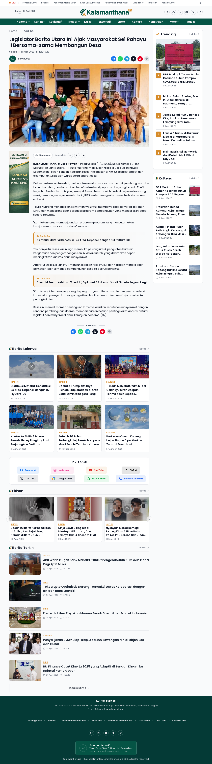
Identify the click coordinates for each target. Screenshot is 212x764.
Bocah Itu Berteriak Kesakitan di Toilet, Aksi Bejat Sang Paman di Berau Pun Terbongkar (31, 533)
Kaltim (38, 22)
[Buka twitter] (193, 12)
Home (13, 31)
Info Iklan (152, 2)
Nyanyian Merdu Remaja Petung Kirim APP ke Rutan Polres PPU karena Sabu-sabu (126, 531)
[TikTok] (131, 470)
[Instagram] (98, 733)
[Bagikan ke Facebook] (113, 58)
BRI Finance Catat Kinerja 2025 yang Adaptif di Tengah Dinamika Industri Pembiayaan (93, 668)
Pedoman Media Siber (65, 2)
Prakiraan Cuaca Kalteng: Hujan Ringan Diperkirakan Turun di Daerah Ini (124, 440)
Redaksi (45, 2)
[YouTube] (106, 733)
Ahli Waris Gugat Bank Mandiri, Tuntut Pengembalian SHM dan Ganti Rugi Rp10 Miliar (96, 562)
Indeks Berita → (79, 688)
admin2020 (24, 58)
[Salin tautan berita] (146, 58)
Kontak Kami (168, 2)
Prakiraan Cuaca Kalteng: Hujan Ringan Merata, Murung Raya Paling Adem (170, 212)
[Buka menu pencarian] (167, 12)
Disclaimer (138, 2)
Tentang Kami (29, 2)
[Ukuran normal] (77, 155)
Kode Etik (97, 720)
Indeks (191, 22)
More (174, 22)
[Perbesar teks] (83, 155)
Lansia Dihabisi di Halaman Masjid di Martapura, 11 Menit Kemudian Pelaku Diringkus (181, 138)
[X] (113, 733)
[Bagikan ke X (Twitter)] (133, 58)
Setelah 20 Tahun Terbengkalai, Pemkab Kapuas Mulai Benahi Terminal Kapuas (79, 440)
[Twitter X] (28, 478)
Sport (121, 22)
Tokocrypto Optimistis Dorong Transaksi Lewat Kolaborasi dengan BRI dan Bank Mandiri (94, 589)
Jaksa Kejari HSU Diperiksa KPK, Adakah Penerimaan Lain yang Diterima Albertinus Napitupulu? (181, 120)
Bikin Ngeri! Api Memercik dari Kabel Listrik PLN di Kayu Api (180, 155)
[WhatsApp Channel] (96, 478)
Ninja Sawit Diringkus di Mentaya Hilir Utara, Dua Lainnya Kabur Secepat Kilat (77, 531)
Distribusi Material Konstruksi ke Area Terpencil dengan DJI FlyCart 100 (83, 240)
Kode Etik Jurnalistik (90, 2)
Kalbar (73, 22)
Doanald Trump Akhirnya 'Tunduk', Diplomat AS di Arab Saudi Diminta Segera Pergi (92, 282)
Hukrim (61, 524)
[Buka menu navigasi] (12, 12)
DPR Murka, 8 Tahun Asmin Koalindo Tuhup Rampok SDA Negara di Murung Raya (181, 80)
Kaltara (137, 22)
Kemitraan (156, 22)
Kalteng (22, 22)
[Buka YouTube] (186, 12)
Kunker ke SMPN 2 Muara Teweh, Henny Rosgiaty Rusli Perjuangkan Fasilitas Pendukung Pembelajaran (30, 442)
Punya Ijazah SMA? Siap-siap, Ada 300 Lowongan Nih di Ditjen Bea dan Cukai (93, 642)
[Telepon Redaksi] (131, 478)
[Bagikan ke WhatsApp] (120, 58)
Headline (27, 31)
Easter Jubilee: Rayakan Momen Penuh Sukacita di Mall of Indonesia (95, 613)
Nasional (48, 635)
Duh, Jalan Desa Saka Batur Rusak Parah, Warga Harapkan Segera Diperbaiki (170, 252)
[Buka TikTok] (200, 12)
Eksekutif (105, 22)
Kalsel (88, 22)
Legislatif (55, 22)
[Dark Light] (200, 3)
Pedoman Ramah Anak (116, 2)
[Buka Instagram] (180, 12)
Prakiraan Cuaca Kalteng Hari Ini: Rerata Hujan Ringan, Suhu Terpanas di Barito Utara (171, 273)
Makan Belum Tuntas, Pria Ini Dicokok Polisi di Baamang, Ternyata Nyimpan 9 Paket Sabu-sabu (180, 103)
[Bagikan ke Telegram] (127, 58)
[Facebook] (173, 12)
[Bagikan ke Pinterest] (140, 58)
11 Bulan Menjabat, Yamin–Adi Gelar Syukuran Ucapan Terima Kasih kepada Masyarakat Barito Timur (126, 392)
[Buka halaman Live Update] (13, 2)
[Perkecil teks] (70, 155)
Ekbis (45, 582)
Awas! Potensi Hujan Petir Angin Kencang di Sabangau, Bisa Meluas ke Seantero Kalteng (171, 232)
